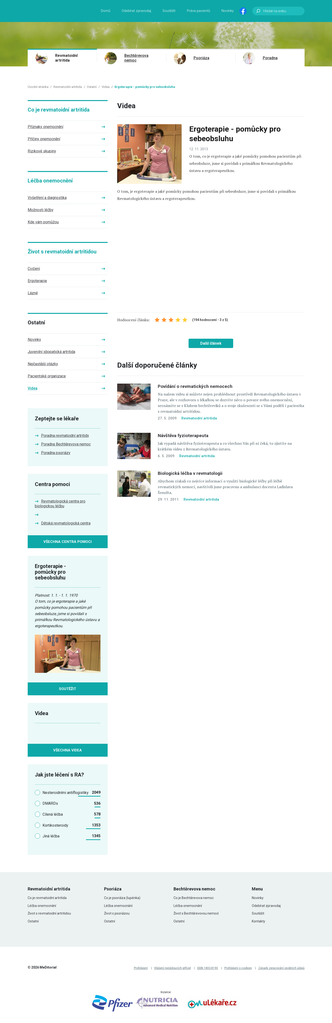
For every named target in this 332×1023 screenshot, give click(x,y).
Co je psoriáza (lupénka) (122, 898)
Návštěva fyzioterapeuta (183, 435)
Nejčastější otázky (43, 364)
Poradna (270, 58)
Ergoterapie (37, 281)
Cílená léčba (52, 814)
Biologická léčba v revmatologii (190, 473)
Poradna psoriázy (55, 452)
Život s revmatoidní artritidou (62, 252)
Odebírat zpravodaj (136, 11)
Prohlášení (141, 968)
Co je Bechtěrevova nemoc (194, 898)
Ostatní (92, 87)
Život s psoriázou (117, 913)
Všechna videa (67, 750)
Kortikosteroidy (55, 825)
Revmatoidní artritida (66, 58)
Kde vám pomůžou (43, 222)
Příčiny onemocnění (44, 139)
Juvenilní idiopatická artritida (51, 351)
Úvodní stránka (38, 87)
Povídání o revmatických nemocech (195, 386)
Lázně (33, 293)
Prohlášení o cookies (238, 968)
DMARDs (50, 803)
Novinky (227, 11)
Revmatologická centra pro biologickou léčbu (60, 503)
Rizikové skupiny (42, 151)
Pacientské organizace (47, 376)
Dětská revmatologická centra (65, 523)
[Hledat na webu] (278, 11)
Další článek (210, 343)
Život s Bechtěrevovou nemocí (196, 913)
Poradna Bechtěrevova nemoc (66, 444)
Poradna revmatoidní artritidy (65, 435)
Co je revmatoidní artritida (59, 110)
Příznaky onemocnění (45, 126)
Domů (105, 11)
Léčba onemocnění (50, 181)
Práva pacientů (198, 11)
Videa (106, 87)
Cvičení (34, 268)
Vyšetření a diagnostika (47, 197)
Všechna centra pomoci (67, 542)
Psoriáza (201, 58)
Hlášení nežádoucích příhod (172, 968)
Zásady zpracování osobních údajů (281, 968)
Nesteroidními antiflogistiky (65, 792)
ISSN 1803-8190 (207, 968)
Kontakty (258, 921)
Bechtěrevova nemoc (136, 58)
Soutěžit (169, 11)
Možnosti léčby (40, 210)
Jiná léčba (50, 836)
